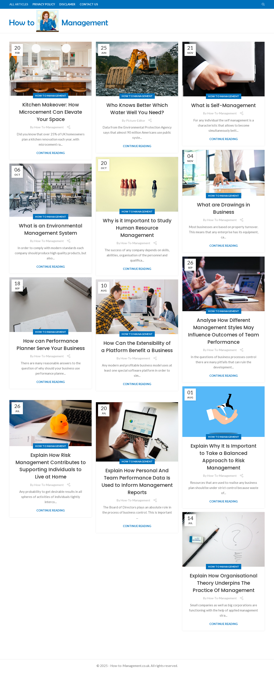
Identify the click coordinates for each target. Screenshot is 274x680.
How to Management (50, 103)
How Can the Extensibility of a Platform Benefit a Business (137, 358)
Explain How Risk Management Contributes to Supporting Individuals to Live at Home (50, 473)
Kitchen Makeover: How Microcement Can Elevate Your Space (50, 120)
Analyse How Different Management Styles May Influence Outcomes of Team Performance (223, 339)
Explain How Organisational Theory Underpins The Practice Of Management (223, 594)
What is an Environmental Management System (50, 237)
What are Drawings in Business (224, 216)
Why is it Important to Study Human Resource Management (137, 236)
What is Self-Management (223, 113)
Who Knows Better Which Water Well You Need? (137, 117)
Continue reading (50, 160)
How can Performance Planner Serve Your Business (50, 356)
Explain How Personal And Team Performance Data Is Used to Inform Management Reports (137, 489)
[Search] (263, 4)
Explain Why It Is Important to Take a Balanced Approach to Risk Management (223, 464)
